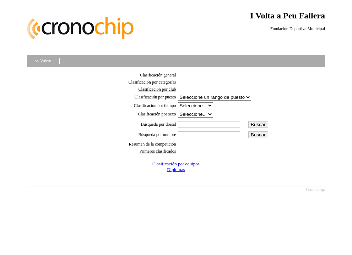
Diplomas (176, 169)
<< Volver (43, 60)
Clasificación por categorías (152, 82)
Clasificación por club (157, 89)
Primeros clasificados (158, 151)
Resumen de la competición (152, 144)
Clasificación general (158, 75)
